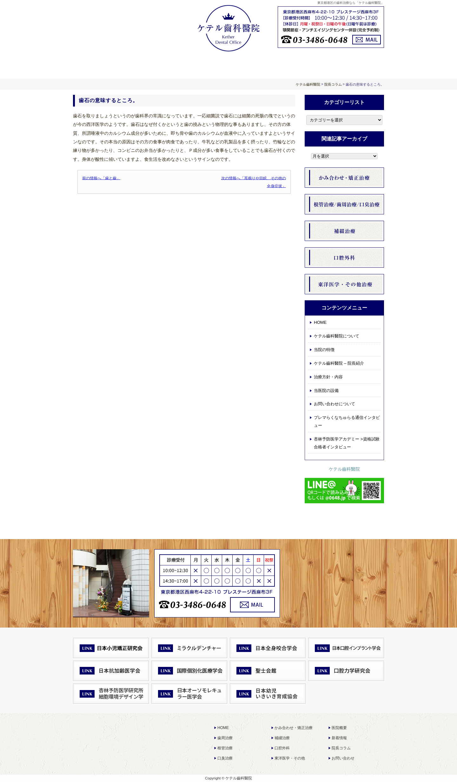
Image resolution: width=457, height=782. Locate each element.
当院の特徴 (324, 349)
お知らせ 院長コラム (291, 64)
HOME (104, 64)
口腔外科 (282, 748)
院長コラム (341, 748)
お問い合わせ (343, 758)
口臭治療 (225, 758)
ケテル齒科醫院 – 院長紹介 (339, 363)
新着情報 (339, 738)
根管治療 (225, 748)
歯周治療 (225, 738)
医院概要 (339, 728)
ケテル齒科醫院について (166, 64)
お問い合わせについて (353, 64)
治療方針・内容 (228, 64)
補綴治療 (282, 738)
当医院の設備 (326, 390)
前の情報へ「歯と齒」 (101, 178)
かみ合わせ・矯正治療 (294, 728)
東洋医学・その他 (290, 758)
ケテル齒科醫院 (344, 469)
